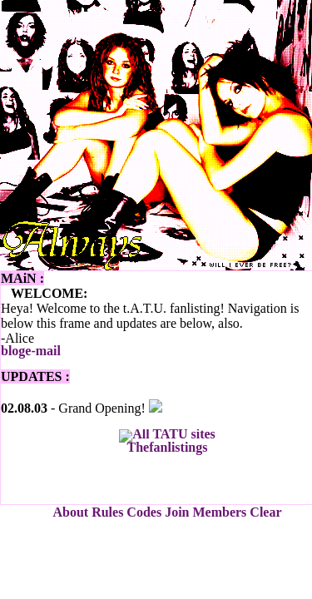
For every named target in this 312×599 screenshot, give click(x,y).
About (70, 512)
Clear (265, 512)
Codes (143, 512)
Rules (107, 512)
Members (219, 512)
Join (177, 512)
